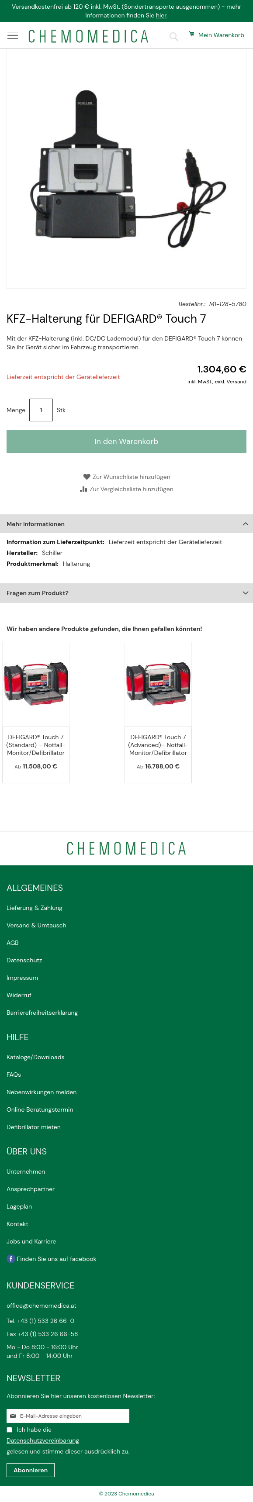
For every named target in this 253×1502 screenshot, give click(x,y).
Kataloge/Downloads (36, 1057)
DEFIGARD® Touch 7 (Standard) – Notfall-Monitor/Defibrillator (36, 745)
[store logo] (88, 36)
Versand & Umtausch (36, 925)
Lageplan (19, 1206)
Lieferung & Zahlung (34, 908)
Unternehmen (26, 1171)
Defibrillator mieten (34, 1127)
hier (161, 15)
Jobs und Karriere (31, 1241)
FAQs (14, 1074)
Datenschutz (24, 960)
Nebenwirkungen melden (41, 1092)
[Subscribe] (31, 1470)
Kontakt (18, 1224)
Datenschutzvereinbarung (43, 1440)
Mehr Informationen (36, 524)
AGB (13, 943)
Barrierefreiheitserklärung (42, 1012)
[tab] (126, 523)
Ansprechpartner (31, 1189)
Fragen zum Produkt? (38, 593)
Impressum (22, 978)
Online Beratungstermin (40, 1109)
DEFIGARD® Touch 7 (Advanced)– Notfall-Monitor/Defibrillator (158, 745)
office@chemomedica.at (41, 1305)
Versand (236, 381)
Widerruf (19, 995)
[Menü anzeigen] (13, 35)
